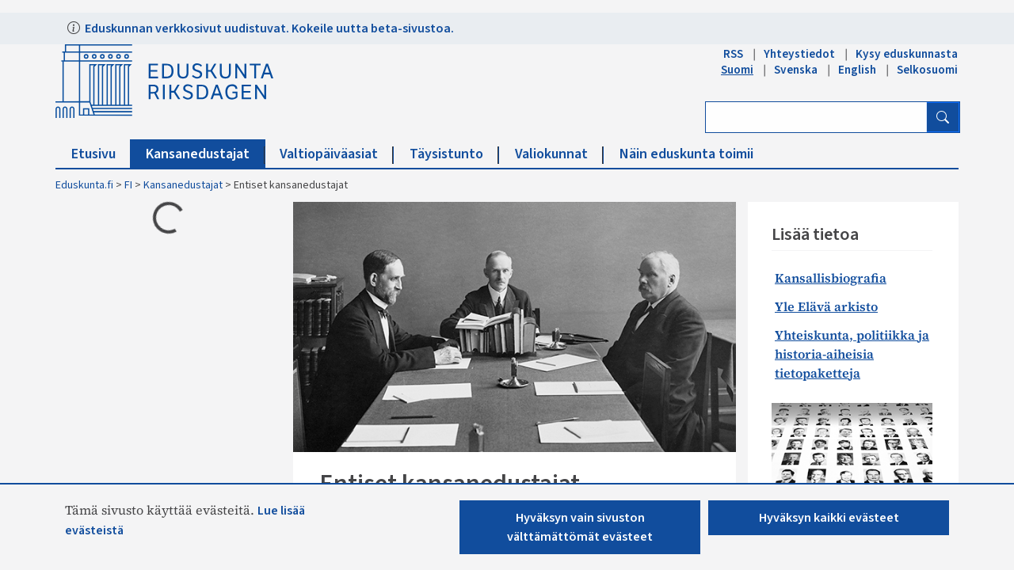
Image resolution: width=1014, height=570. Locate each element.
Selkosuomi (927, 69)
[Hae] (942, 117)
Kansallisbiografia (830, 278)
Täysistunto (454, 154)
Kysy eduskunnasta (907, 54)
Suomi (737, 69)
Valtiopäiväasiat (337, 154)
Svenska (796, 69)
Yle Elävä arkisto (826, 306)
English (857, 69)
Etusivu (101, 154)
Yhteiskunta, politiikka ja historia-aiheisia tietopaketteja (852, 354)
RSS (733, 54)
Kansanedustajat (205, 154)
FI (128, 185)
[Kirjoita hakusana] (816, 117)
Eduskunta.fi (84, 185)
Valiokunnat (559, 154)
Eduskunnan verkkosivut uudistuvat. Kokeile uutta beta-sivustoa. (268, 28)
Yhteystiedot (799, 54)
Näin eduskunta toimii (686, 154)
